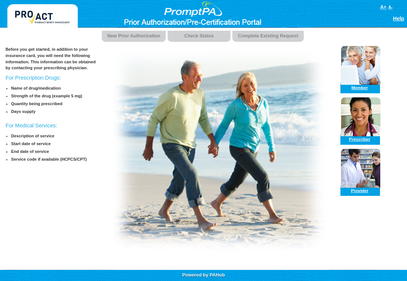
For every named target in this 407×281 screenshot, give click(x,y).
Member (360, 87)
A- (390, 7)
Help (398, 18)
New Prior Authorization (133, 36)
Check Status (199, 36)
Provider (359, 190)
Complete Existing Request (268, 36)
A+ (383, 7)
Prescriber (359, 139)
